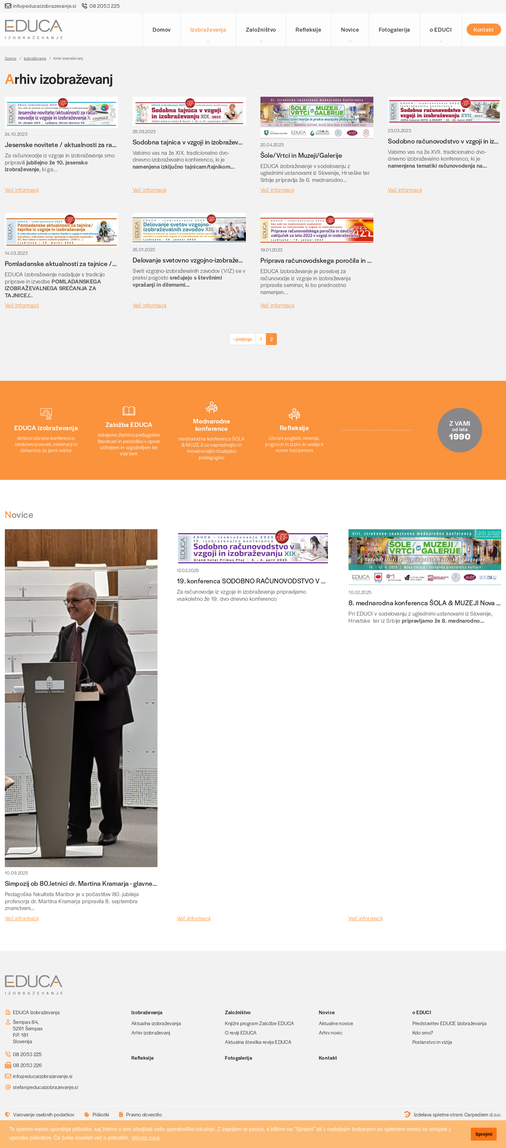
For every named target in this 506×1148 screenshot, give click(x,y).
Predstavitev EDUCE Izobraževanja (449, 1023)
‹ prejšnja (242, 338)
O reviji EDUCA (241, 1032)
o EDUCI (440, 29)
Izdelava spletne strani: (452, 1114)
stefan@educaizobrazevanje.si (45, 1087)
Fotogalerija (394, 29)
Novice (350, 29)
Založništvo (261, 29)
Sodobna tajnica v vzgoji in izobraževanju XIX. (198, 141)
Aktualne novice (336, 1023)
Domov (162, 29)
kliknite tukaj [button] (146, 1138)
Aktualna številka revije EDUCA (258, 1042)
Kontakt (484, 29)
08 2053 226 (27, 1065)
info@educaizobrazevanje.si (44, 6)
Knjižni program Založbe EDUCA (259, 1023)
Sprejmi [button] (483, 1134)
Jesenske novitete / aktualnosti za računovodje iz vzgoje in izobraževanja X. (114, 144)
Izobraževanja (208, 29)
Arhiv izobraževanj (150, 1032)
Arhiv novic (331, 1032)
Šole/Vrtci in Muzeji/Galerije (301, 155)
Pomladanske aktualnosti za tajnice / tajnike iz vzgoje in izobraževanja (106, 263)
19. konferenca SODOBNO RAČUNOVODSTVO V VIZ (254, 580)
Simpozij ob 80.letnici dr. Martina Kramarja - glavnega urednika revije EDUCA (116, 883)
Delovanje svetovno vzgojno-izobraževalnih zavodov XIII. (213, 259)
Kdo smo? (422, 1032)
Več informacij (22, 189)
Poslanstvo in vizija (432, 1042)
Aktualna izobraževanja (156, 1023)
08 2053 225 (104, 6)
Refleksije (308, 29)
